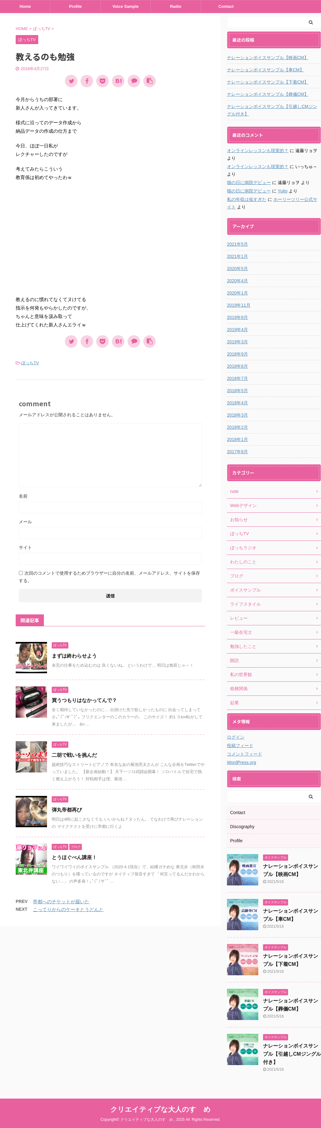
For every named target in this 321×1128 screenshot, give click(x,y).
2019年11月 (238, 305)
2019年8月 (237, 317)
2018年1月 (237, 439)
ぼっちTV (30, 363)
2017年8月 (237, 451)
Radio (175, 6)
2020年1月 (237, 292)
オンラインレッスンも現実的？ (257, 150)
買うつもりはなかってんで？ (84, 700)
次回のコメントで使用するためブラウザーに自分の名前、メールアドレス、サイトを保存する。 (109, 577)
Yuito (282, 190)
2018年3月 (237, 415)
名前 (23, 496)
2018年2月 (237, 427)
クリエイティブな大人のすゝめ (160, 1109)
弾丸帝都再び (67, 810)
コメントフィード (244, 753)
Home (25, 6)
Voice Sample (126, 6)
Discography (242, 826)
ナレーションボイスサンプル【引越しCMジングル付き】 (272, 110)
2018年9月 (237, 353)
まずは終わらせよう (74, 656)
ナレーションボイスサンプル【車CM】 (265, 69)
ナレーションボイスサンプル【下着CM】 (267, 82)
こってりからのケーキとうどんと (68, 909)
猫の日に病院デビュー (249, 182)
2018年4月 (237, 402)
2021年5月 (237, 244)
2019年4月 (237, 329)
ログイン (236, 737)
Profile (75, 6)
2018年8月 (237, 366)
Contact (226, 6)
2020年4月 (237, 280)
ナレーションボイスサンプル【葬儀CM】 (267, 94)
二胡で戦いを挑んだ (74, 755)
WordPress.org (241, 762)
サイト (25, 547)
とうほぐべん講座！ (74, 857)
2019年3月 (237, 341)
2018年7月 (237, 378)
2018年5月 (237, 390)
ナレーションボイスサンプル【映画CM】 (267, 57)
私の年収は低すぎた (246, 199)
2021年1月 (237, 256)
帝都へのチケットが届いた (61, 901)
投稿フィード (240, 745)
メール (25, 521)
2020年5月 (237, 268)
